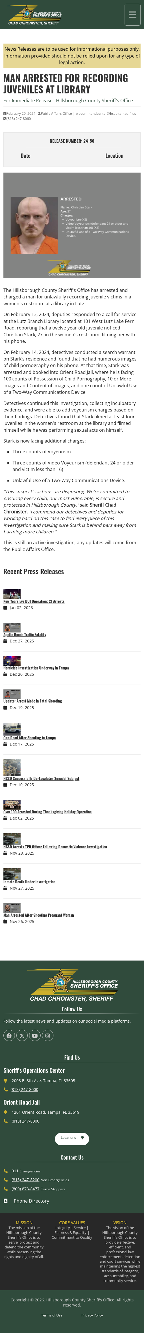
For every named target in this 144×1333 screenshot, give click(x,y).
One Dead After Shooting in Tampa (29, 737)
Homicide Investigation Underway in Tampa (36, 668)
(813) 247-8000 (24, 1089)
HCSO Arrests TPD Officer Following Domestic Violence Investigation (55, 846)
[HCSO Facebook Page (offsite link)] (9, 1035)
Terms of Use (52, 1315)
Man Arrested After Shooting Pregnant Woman (38, 915)
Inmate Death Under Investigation (29, 881)
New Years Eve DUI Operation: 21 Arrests (34, 601)
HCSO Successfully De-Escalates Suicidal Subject (41, 778)
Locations (72, 1138)
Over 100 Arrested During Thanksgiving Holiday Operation (47, 811)
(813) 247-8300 (25, 1121)
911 (15, 1171)
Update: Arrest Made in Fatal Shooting (32, 701)
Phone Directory (26, 1201)
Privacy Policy (92, 1315)
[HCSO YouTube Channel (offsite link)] (35, 1035)
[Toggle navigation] (133, 15)
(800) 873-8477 (25, 1188)
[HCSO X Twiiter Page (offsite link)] (22, 1035)
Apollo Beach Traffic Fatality (24, 634)
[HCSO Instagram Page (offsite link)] (47, 1035)
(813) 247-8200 (25, 1179)
